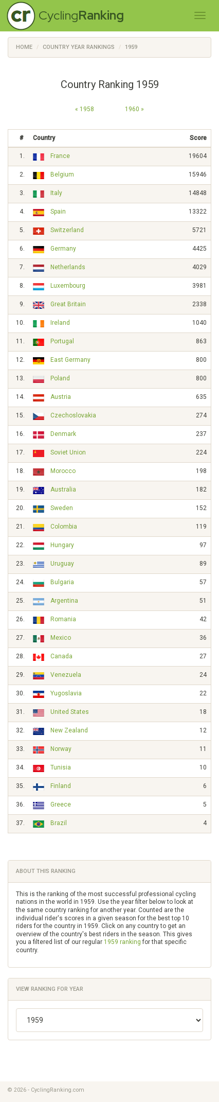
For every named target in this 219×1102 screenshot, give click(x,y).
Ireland (60, 322)
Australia (63, 489)
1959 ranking (122, 942)
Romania (63, 619)
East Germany (70, 359)
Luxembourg (67, 285)
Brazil (58, 823)
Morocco (63, 471)
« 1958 (84, 109)
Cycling (81, 15)
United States (69, 711)
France (60, 156)
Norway (60, 749)
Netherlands (67, 267)
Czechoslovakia (73, 415)
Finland (60, 786)
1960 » (134, 109)
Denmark (63, 434)
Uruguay (62, 563)
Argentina (64, 600)
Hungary (62, 545)
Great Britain (68, 304)
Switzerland (67, 230)
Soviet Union (68, 452)
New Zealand (69, 730)
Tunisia (60, 767)
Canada (61, 656)
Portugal (62, 341)
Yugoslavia (66, 693)
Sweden (61, 508)
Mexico (60, 637)
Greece (60, 804)
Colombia (63, 526)
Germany (63, 248)
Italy (56, 193)
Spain (58, 211)
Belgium (62, 174)
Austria (60, 396)
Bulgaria (62, 582)
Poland (60, 378)
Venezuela (65, 674)
